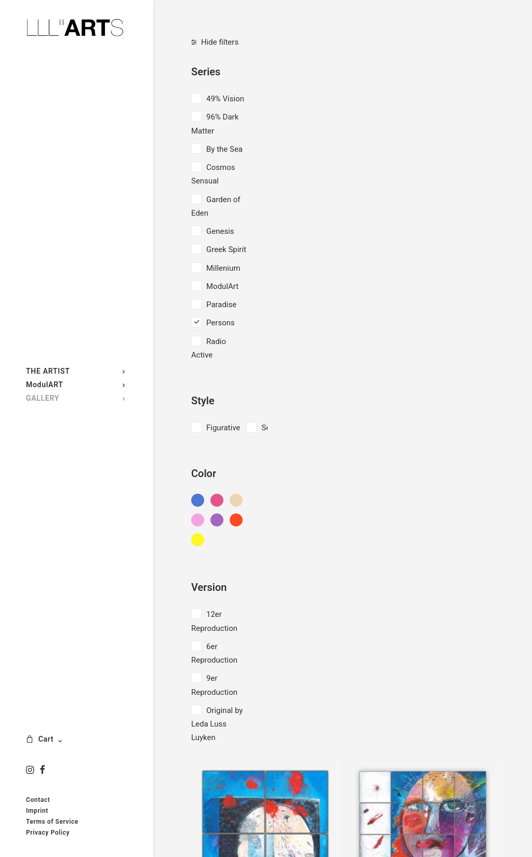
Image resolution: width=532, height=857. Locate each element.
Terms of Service (52, 821)
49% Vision (225, 98)
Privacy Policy (48, 832)
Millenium (223, 268)
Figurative (223, 427)
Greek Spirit (226, 249)
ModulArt (222, 286)
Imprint (37, 810)
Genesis (220, 231)
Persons (220, 322)
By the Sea (224, 149)
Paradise (221, 304)
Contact (38, 799)
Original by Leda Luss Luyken (217, 724)
